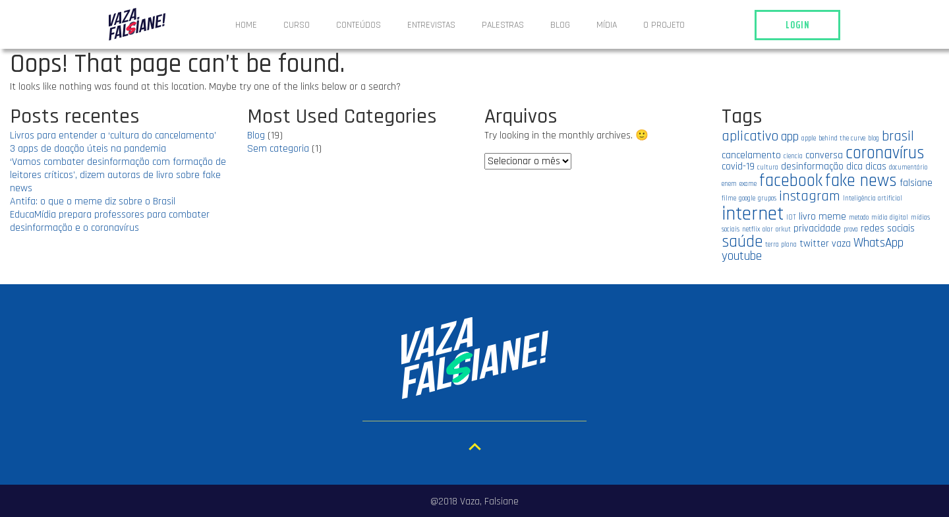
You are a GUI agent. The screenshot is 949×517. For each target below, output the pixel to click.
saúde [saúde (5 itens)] (742, 241)
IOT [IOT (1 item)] (791, 217)
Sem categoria (278, 149)
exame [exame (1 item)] (748, 184)
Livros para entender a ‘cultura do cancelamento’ (113, 135)
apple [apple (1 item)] (808, 138)
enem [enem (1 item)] (729, 184)
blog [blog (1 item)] (873, 138)
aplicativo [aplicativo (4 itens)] (750, 136)
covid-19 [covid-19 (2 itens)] (738, 166)
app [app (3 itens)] (790, 137)
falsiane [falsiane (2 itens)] (916, 182)
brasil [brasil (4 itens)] (898, 136)
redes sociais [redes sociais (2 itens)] (888, 228)
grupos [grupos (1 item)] (767, 198)
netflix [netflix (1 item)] (751, 229)
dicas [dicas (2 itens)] (875, 166)
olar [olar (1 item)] (767, 229)
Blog (560, 25)
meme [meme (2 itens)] (832, 216)
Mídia (606, 25)
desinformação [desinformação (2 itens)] (812, 166)
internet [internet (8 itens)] (753, 214)
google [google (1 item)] (747, 198)
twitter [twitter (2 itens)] (814, 243)
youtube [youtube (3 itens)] (742, 256)
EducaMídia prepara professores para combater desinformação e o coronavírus (110, 221)
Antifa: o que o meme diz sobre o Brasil (92, 201)
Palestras (503, 25)
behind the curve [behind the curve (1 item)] (842, 138)
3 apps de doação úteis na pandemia (88, 149)
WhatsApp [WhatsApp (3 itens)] (878, 243)
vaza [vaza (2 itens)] (841, 243)
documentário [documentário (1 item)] (908, 167)
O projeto (664, 25)
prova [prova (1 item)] (851, 229)
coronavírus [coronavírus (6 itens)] (885, 153)
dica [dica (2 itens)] (854, 166)
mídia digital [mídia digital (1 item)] (889, 217)
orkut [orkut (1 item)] (783, 229)
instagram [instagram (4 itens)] (809, 196)
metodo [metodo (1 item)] (859, 217)
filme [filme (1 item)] (729, 198)
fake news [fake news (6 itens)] (861, 180)
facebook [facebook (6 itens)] (790, 180)
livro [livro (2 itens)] (807, 216)
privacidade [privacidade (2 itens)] (817, 228)
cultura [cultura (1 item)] (767, 167)
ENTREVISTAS (431, 25)
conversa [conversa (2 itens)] (824, 155)
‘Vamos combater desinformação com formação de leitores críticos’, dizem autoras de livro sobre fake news (118, 175)
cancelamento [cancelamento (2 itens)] (751, 155)
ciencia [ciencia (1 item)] (793, 156)
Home (246, 25)
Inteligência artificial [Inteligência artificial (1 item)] (872, 198)
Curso (296, 25)
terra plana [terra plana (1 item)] (781, 244)
